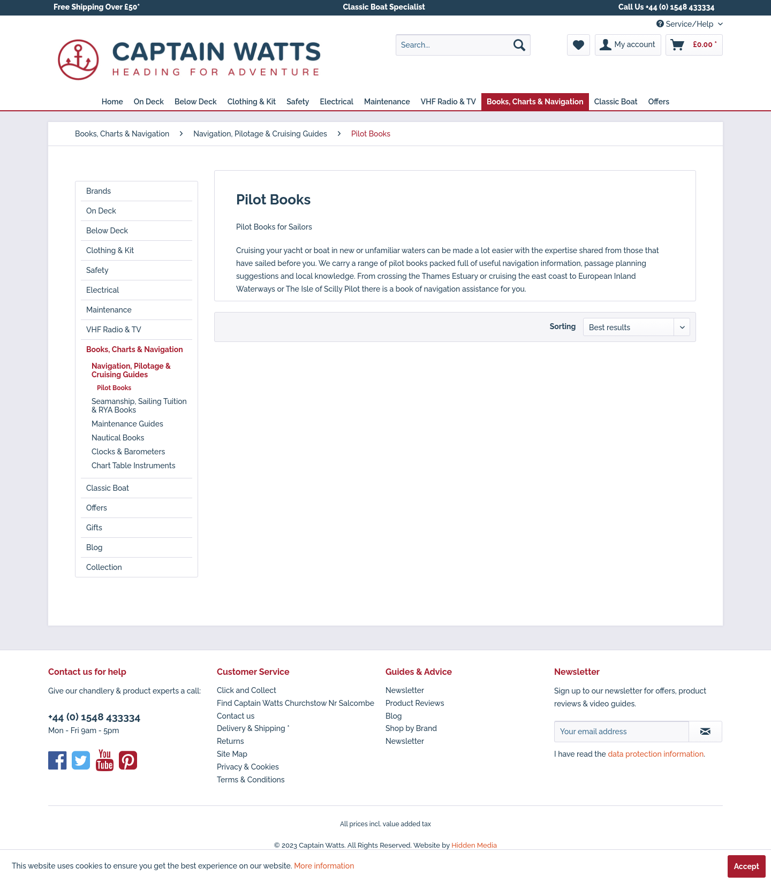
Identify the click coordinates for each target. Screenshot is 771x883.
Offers (96, 508)
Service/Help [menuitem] (685, 24)
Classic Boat (107, 488)
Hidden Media (474, 845)
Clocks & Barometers (128, 451)
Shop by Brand (411, 728)
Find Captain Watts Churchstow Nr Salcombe (295, 703)
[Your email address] (621, 731)
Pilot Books (114, 388)
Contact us (235, 716)
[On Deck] (148, 101)
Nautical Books (118, 437)
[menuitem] (463, 45)
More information (324, 866)
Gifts (94, 527)
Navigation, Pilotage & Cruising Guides (131, 370)
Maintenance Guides (127, 424)
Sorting (563, 326)
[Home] (112, 101)
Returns (230, 741)
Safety (97, 270)
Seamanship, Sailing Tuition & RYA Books (139, 405)
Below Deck (107, 230)
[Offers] (659, 101)
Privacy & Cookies (248, 767)
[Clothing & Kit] (252, 101)
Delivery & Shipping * (253, 728)
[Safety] (297, 101)
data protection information (656, 754)
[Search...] (463, 45)
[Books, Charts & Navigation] (535, 101)
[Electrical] (337, 101)
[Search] (519, 45)
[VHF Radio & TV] (448, 101)
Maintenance (109, 310)
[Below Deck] (195, 101)
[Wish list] (578, 45)
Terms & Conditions (251, 779)
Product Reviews (415, 703)
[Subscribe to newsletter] (705, 731)
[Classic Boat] (616, 101)
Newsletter (405, 690)
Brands (98, 191)
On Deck (101, 211)
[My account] (628, 45)
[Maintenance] (387, 101)
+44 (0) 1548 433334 (94, 716)
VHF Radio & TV (113, 329)
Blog (94, 547)
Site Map (232, 754)
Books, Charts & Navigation (134, 349)
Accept (746, 866)
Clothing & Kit (110, 250)
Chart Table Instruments (133, 465)
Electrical (102, 290)
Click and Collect (246, 690)
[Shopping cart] (694, 45)
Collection (104, 567)
